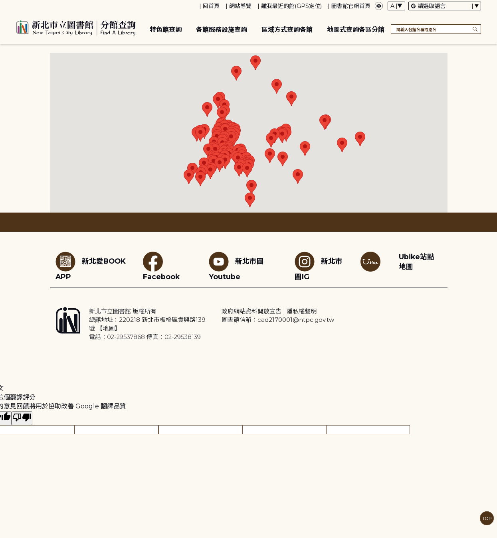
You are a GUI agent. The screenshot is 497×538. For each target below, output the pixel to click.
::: (4, 5)
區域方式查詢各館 (287, 30)
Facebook (161, 266)
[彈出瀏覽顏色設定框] (379, 6)
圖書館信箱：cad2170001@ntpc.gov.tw (278, 319)
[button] (207, 109)
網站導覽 (240, 6)
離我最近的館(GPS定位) (291, 6)
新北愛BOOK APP (90, 266)
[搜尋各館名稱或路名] (435, 29)
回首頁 (211, 6)
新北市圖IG (319, 266)
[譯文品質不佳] (22, 418)
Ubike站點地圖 (416, 261)
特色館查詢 (166, 30)
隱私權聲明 (302, 311)
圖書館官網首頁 (350, 6)
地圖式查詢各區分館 (355, 30)
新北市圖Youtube (236, 266)
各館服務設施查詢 (221, 30)
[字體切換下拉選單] (396, 6)
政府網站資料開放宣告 (251, 311)
